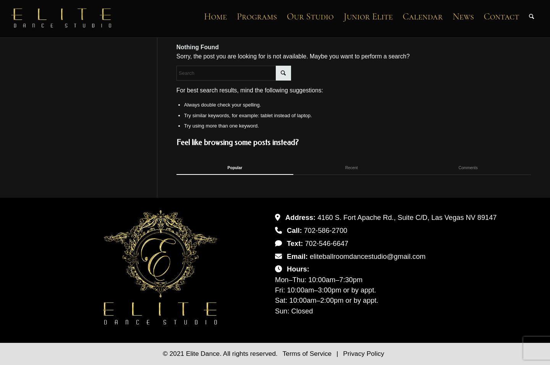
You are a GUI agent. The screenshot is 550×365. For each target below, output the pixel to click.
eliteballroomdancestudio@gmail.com (367, 256)
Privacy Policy (363, 353)
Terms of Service (308, 353)
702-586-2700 (326, 230)
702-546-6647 (326, 243)
